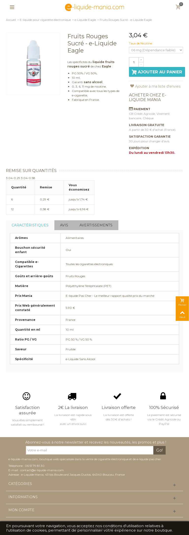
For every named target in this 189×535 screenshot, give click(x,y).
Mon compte (21, 510)
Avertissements (95, 225)
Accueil (11, 20)
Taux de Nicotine (141, 43)
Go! (159, 450)
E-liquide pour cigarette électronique (45, 20)
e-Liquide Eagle (85, 20)
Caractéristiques (30, 225)
